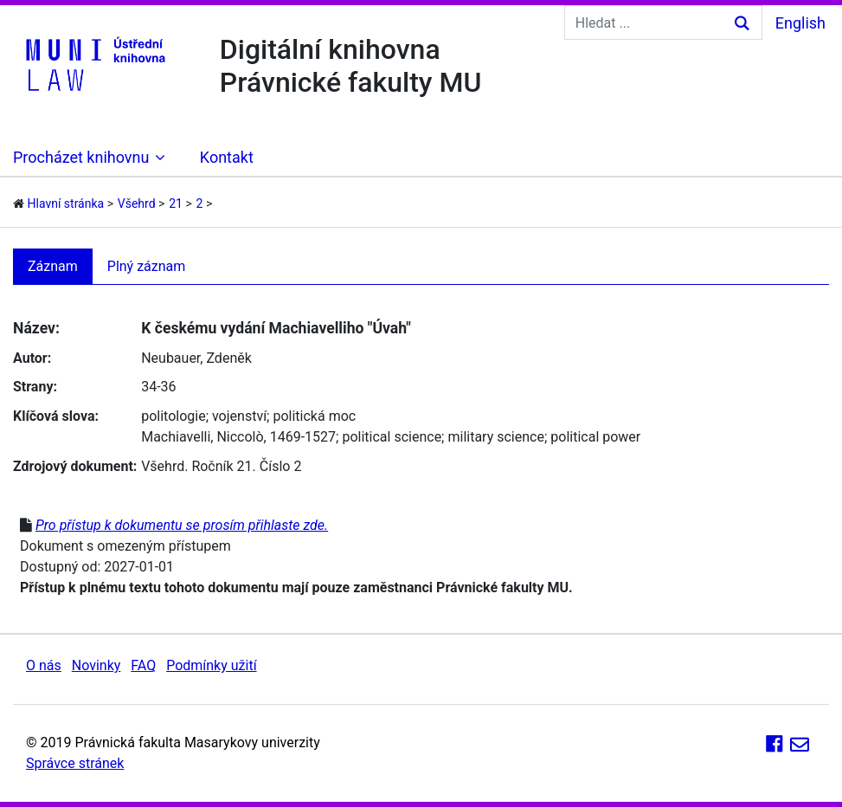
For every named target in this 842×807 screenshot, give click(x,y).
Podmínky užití (211, 665)
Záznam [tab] (53, 266)
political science (391, 437)
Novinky (96, 665)
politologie (173, 416)
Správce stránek (75, 763)
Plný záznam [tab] (146, 266)
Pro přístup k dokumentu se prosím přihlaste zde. (181, 525)
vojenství (239, 416)
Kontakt (227, 157)
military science (495, 437)
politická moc (314, 416)
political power (595, 437)
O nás (43, 665)
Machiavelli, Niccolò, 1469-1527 (238, 437)
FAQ (143, 665)
